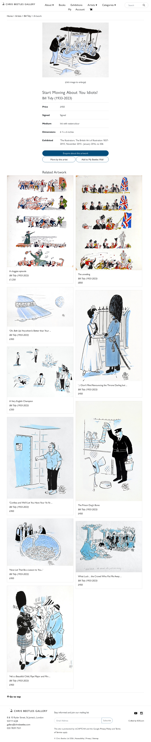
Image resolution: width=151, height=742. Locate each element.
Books (62, 5)
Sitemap (95, 738)
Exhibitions (76, 5)
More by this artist (59, 159)
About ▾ (49, 5)
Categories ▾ (109, 5)
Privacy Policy (105, 728)
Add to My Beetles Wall (92, 159)
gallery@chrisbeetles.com (18, 724)
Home (10, 16)
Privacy (88, 738)
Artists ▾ (92, 5)
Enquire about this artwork (75, 153)
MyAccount (76, 9)
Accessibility (79, 738)
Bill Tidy (27, 16)
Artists (18, 16)
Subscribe (107, 720)
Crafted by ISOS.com (136, 720)
